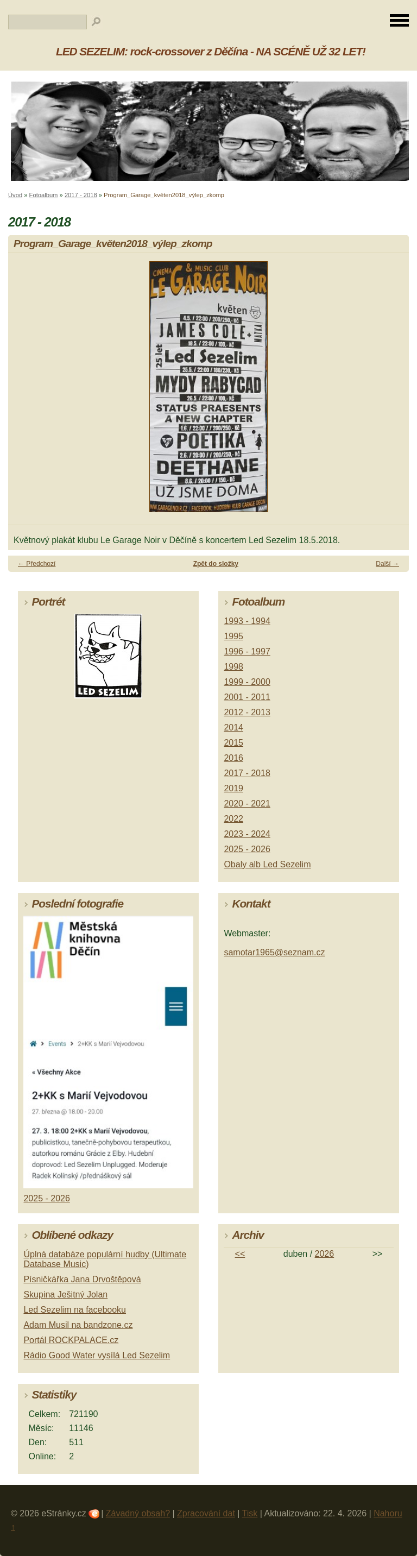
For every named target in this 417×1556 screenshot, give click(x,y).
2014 (233, 727)
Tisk (250, 1513)
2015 (233, 742)
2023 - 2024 (247, 834)
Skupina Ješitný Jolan (65, 1294)
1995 (233, 636)
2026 (324, 1253)
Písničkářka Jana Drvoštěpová (82, 1279)
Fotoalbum (43, 195)
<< (240, 1253)
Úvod (15, 195)
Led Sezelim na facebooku (74, 1309)
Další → (387, 564)
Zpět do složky (215, 564)
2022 (233, 818)
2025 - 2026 (247, 849)
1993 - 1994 (247, 621)
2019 (233, 788)
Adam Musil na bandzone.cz (77, 1325)
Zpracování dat (206, 1513)
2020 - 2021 (247, 803)
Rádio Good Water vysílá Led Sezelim (96, 1355)
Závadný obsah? (138, 1513)
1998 (233, 666)
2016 (233, 758)
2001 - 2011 (247, 697)
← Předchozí (36, 564)
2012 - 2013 (247, 712)
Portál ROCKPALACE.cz (70, 1340)
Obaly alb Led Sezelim (267, 864)
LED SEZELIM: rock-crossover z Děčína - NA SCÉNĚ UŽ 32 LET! (210, 51)
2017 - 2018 (81, 195)
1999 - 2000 (247, 681)
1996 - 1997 (247, 651)
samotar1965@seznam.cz (274, 952)
